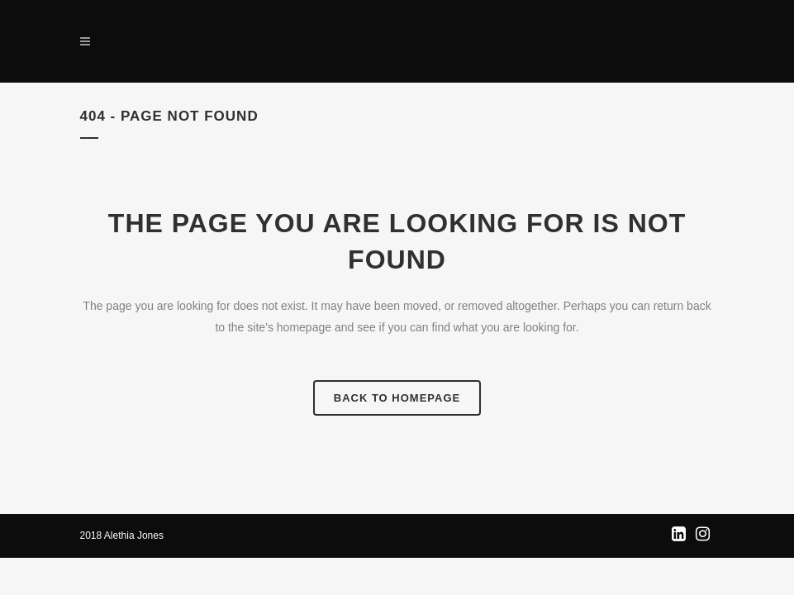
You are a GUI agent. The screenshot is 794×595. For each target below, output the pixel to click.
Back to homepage (397, 398)
